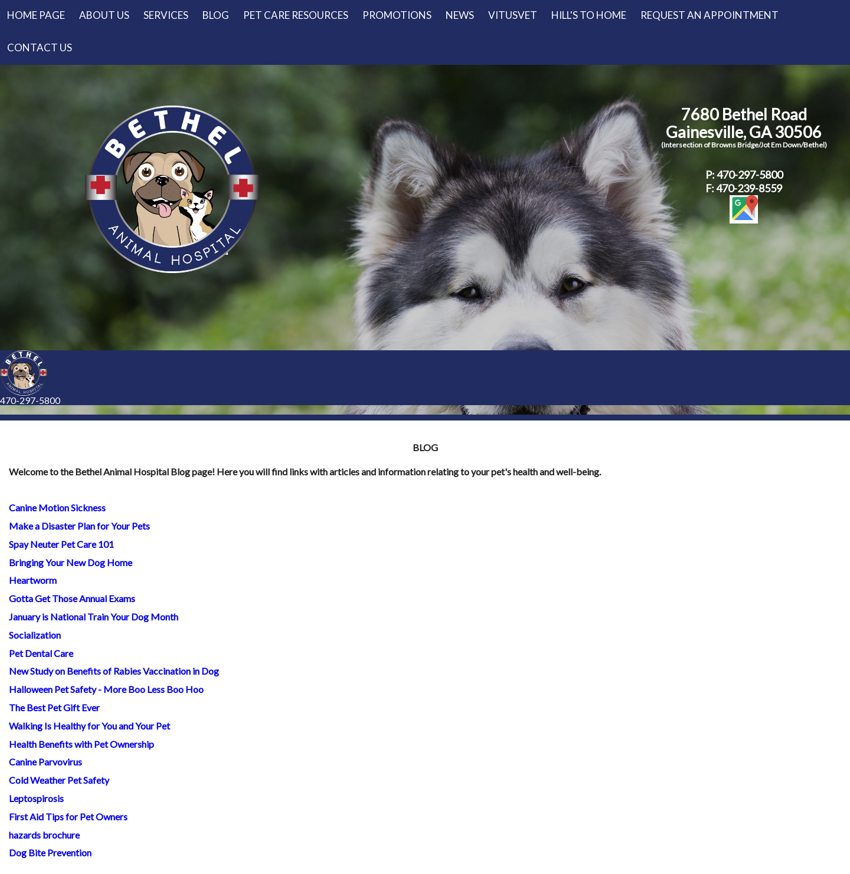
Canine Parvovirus (45, 761)
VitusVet (512, 15)
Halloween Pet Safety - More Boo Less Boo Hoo (106, 689)
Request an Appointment (709, 15)
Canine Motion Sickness (57, 507)
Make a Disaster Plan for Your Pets (79, 525)
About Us (104, 15)
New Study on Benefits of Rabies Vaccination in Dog (114, 670)
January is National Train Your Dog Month (93, 616)
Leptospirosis (36, 798)
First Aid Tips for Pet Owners (68, 816)
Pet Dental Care (41, 653)
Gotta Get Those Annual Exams (72, 598)
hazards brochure (44, 834)
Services (165, 15)
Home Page (36, 15)
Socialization (35, 634)
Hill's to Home (588, 15)
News (460, 15)
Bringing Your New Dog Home (70, 562)
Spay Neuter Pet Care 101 (61, 544)
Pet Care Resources (295, 15)
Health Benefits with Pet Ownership (81, 744)
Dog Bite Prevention (50, 852)
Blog (215, 15)
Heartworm (33, 580)
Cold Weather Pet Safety (59, 780)
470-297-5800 (30, 400)
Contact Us (39, 47)
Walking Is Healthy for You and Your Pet (89, 725)
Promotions (396, 15)
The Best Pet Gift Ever (54, 707)
